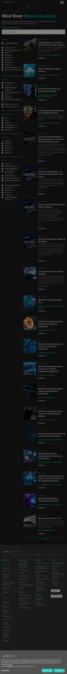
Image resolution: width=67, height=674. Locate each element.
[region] (33, 662)
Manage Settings (5, 670)
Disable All (59, 670)
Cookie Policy (9, 666)
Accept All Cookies (47, 670)
